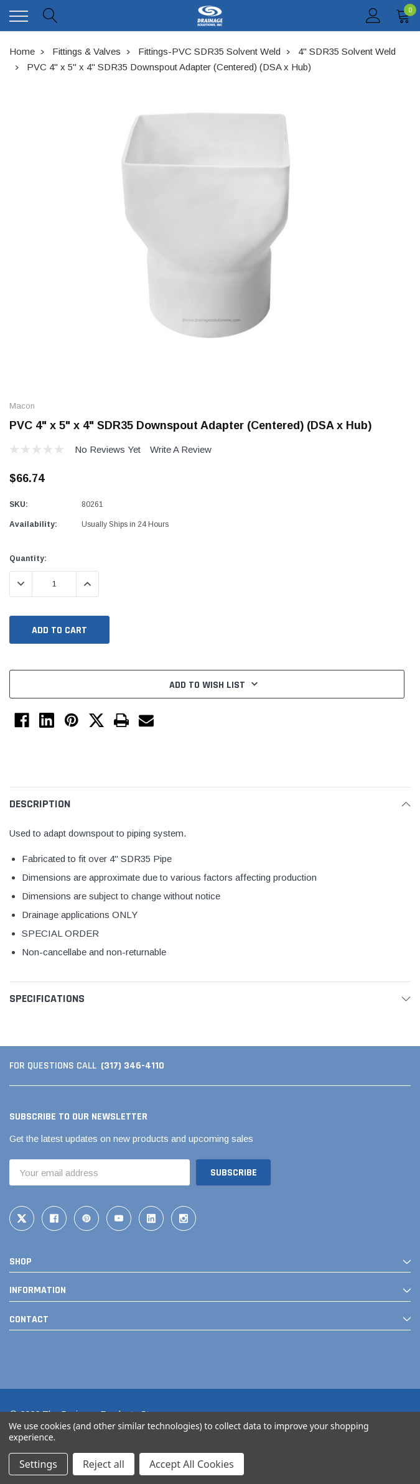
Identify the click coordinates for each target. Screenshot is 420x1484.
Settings (38, 1464)
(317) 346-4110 (132, 1065)
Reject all (103, 1464)
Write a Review (181, 449)
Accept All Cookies (191, 1464)
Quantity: (28, 558)
